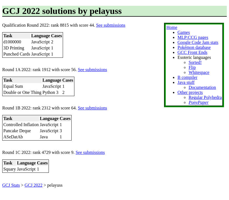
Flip (192, 67)
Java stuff (185, 82)
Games (183, 32)
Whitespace (198, 72)
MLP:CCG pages (192, 37)
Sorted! (195, 62)
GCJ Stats (11, 185)
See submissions (110, 25)
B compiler (187, 77)
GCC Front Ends (192, 52)
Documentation (202, 87)
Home (171, 27)
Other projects (190, 92)
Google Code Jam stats (197, 42)
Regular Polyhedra (205, 97)
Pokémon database (194, 47)
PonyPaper (198, 102)
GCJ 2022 (33, 185)
